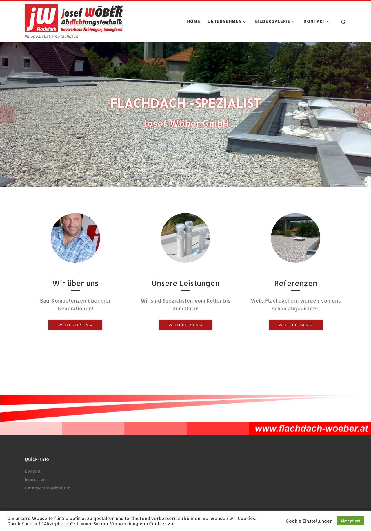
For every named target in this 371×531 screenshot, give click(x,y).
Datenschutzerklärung (47, 487)
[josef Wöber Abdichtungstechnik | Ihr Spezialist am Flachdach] (75, 17)
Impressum (36, 479)
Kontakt (33, 471)
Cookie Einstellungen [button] (309, 521)
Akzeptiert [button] (350, 521)
